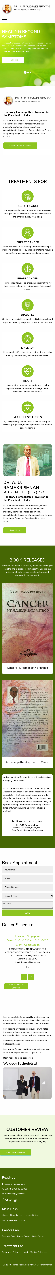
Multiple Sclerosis (38, 1252)
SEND (28, 912)
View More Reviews (15, 1152)
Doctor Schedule (10, 1220)
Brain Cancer (38, 1236)
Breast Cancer (23, 1236)
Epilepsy (17, 1252)
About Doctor (16, 1215)
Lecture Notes (31, 1215)
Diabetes (6, 1252)
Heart (25, 1252)
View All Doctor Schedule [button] (18, 986)
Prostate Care (8, 1236)
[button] (24, 977)
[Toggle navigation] (4, 18)
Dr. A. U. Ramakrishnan (41, 1264)
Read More (13, 59)
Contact (23, 1220)
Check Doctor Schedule (20, 145)
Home (5, 1215)
